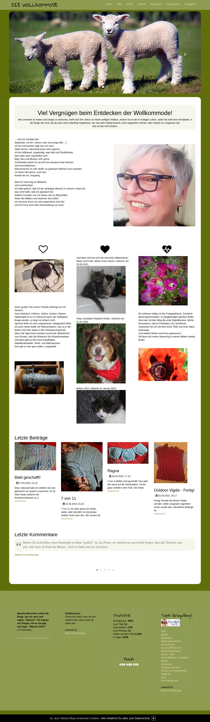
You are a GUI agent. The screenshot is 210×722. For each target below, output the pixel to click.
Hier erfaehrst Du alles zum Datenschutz (125, 718)
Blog (119, 4)
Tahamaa (166, 674)
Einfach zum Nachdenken (174, 670)
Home (109, 4)
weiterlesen (20, 501)
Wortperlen (166, 638)
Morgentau (166, 664)
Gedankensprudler (170, 667)
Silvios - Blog (167, 654)
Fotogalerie (190, 4)
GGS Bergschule (169, 680)
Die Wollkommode (34, 4)
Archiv (130, 4)
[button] (23, 52)
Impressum (156, 4)
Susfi (163, 677)
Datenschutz (173, 4)
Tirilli (163, 631)
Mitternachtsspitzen (171, 641)
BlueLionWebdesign (75, 633)
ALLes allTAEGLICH (171, 647)
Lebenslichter (168, 644)
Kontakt (142, 4)
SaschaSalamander (171, 651)
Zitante (164, 634)
